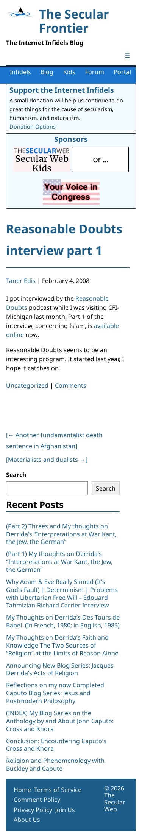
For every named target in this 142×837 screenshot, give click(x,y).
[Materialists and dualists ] (46, 459)
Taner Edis (21, 280)
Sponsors (71, 139)
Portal (122, 72)
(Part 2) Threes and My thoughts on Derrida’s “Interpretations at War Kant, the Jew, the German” (61, 534)
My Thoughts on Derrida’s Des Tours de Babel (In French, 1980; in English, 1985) (63, 621)
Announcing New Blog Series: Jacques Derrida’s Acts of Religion (60, 669)
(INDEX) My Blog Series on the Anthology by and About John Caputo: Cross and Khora (60, 721)
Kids (69, 72)
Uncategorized (27, 385)
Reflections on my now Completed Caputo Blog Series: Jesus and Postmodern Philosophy (55, 693)
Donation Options (32, 126)
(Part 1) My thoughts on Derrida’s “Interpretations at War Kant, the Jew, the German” (59, 562)
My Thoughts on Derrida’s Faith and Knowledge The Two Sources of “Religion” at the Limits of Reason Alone (62, 645)
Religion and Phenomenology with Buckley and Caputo (55, 764)
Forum (94, 72)
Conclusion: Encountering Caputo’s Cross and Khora (56, 745)
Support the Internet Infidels (61, 90)
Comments (70, 385)
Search (16, 474)
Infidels (20, 72)
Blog (47, 72)
